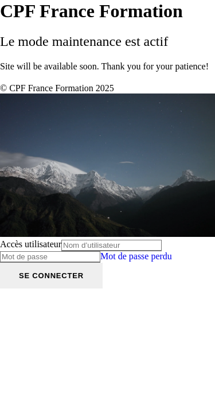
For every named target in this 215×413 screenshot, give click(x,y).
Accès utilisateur (30, 244)
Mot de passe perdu (136, 256)
